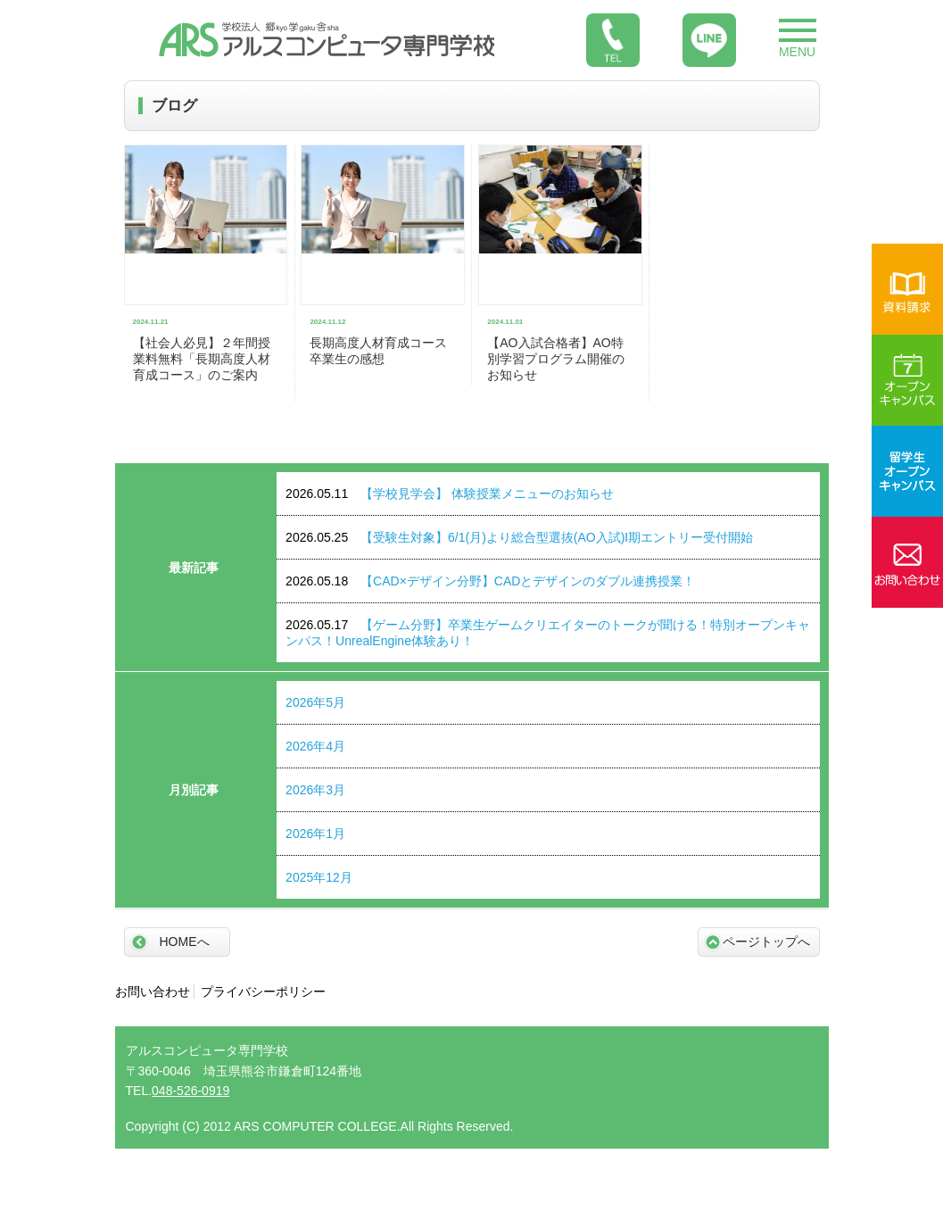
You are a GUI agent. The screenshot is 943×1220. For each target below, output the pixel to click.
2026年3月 (315, 790)
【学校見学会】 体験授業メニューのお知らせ (449, 493)
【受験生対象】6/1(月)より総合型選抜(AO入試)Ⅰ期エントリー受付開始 (519, 537)
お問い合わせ (152, 991)
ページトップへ (766, 941)
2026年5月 (315, 702)
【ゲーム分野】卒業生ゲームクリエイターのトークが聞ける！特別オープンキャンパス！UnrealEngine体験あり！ (547, 633)
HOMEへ (185, 941)
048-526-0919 (190, 1090)
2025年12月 (318, 877)
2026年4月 (315, 746)
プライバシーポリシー (263, 991)
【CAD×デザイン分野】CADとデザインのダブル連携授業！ (490, 581)
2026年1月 (315, 833)
